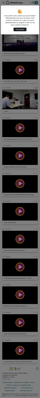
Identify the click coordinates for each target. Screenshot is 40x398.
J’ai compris (20, 29)
